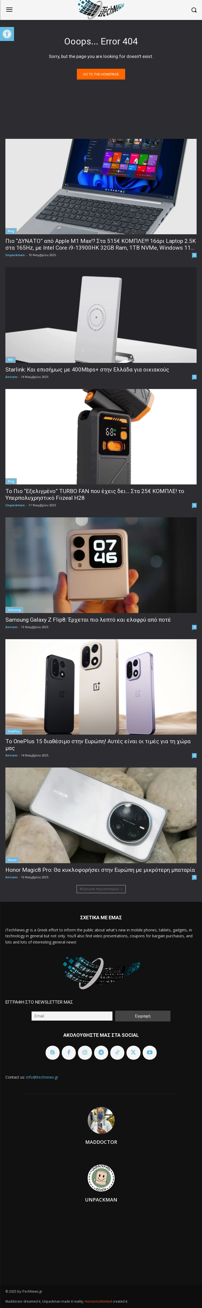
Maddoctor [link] (101, 1142)
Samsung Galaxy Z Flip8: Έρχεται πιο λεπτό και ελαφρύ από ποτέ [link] (88, 620)
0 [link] (194, 255)
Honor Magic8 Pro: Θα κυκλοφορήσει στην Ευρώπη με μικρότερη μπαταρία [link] (100, 870)
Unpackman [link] (15, 255)
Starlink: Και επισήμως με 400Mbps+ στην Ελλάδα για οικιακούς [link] (87, 369)
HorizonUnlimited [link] (99, 1301)
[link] (7, 34)
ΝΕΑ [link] (10, 360)
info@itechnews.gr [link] (42, 1077)
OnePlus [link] (14, 731)
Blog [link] (11, 231)
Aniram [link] (11, 377)
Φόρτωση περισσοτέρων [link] (101, 889)
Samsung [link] (14, 610)
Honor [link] (12, 860)
